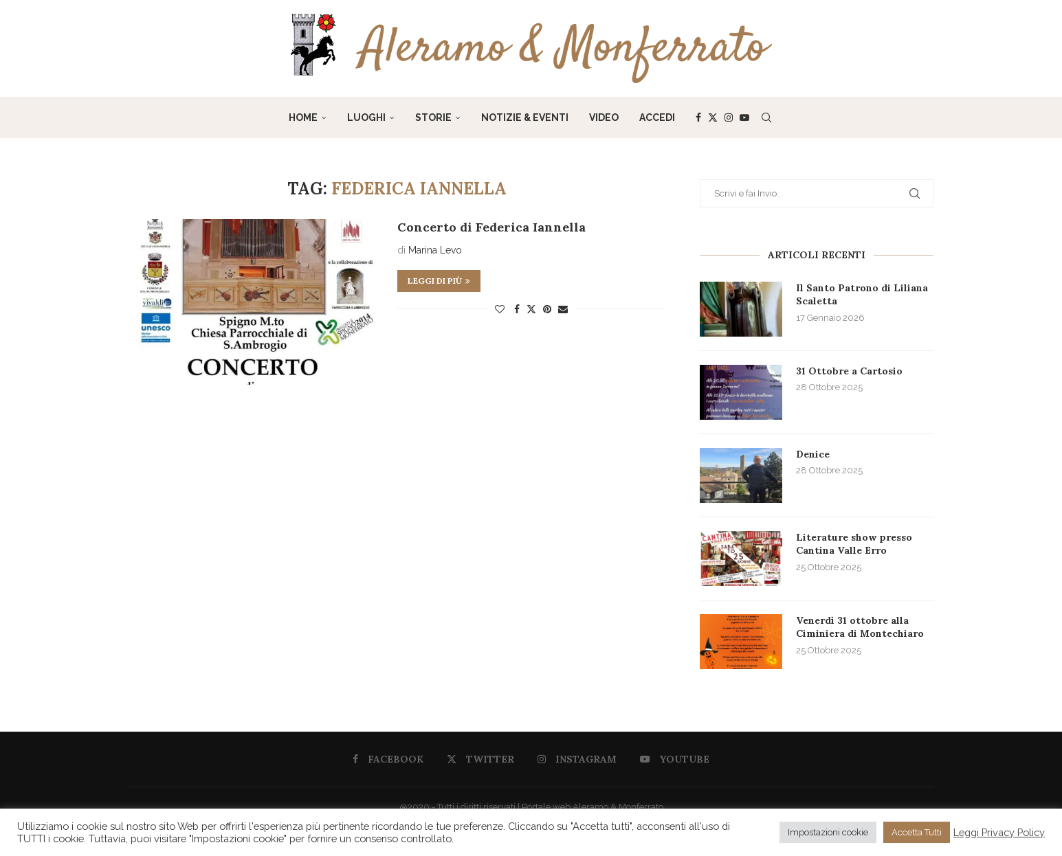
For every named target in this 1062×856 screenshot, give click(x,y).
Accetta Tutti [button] (917, 832)
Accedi (657, 117)
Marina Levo (435, 250)
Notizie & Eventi (524, 117)
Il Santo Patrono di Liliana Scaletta (862, 295)
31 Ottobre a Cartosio (849, 371)
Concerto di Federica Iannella (491, 227)
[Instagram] (728, 117)
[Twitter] (713, 117)
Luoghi (366, 117)
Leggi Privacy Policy (999, 832)
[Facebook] (698, 117)
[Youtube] (744, 117)
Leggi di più (439, 280)
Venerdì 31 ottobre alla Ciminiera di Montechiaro (860, 627)
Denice (813, 454)
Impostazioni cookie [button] (828, 832)
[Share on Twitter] (531, 309)
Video (604, 117)
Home (303, 117)
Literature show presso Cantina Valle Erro (854, 544)
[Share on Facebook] (517, 309)
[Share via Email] (563, 309)
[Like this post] (500, 309)
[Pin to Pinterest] (547, 309)
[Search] (766, 117)
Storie (433, 117)
